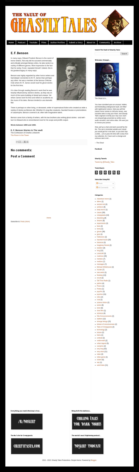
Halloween (100, 237)
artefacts (100, 207)
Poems (99, 286)
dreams (99, 221)
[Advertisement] (108, 384)
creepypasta (101, 215)
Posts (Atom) (25, 221)
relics (99, 297)
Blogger (93, 460)
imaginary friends (103, 245)
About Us (91, 42)
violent (99, 360)
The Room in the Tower (20, 135)
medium (100, 261)
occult (99, 278)
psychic (99, 291)
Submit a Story (76, 42)
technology (101, 330)
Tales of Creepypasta (104, 327)
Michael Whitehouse (104, 267)
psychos (100, 294)
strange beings (102, 321)
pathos (99, 283)
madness (100, 256)
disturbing (100, 218)
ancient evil (101, 204)
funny (99, 229)
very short (100, 351)
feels (98, 226)
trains (99, 335)
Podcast (21, 42)
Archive (117, 42)
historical (100, 242)
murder (99, 270)
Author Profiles (57, 42)
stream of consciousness (106, 324)
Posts (99, 183)
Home (11, 42)
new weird (100, 272)
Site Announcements (104, 316)
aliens (99, 201)
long (98, 251)
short (99, 308)
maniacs (100, 259)
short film (100, 311)
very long (100, 349)
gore (98, 234)
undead (99, 338)
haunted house (102, 240)
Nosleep (100, 275)
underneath (101, 340)
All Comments (102, 188)
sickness (100, 313)
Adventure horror (103, 199)
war (98, 362)
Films (43, 42)
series (99, 305)
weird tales (101, 365)
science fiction (102, 302)
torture (99, 332)
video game (101, 357)
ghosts (99, 232)
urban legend (101, 343)
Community (104, 42)
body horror (101, 210)
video (99, 354)
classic (99, 212)
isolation (100, 248)
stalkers (99, 319)
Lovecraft (100, 253)
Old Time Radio (102, 281)
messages (100, 264)
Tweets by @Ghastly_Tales (104, 162)
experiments (101, 223)
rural (98, 300)
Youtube (33, 42)
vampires (100, 346)
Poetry (99, 289)
